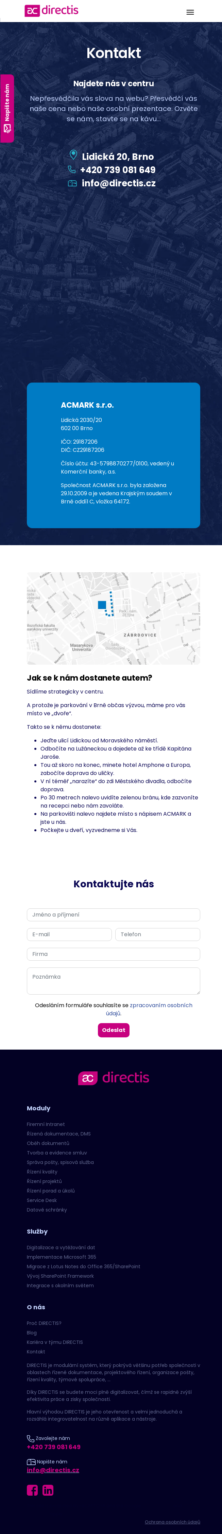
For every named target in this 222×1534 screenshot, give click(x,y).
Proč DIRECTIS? (44, 1323)
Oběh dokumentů (48, 1143)
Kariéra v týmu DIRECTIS (55, 1342)
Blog (32, 1332)
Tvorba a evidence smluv (57, 1152)
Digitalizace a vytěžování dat (61, 1247)
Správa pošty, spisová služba (60, 1162)
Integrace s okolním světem (60, 1285)
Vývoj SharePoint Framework (60, 1276)
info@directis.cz (119, 183)
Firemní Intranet (46, 1124)
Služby (37, 1231)
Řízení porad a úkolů (51, 1190)
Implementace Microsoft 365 (61, 1257)
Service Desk (42, 1200)
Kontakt (36, 1351)
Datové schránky (47, 1209)
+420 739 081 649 (118, 170)
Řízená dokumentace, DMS (59, 1133)
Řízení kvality (42, 1171)
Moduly (38, 1108)
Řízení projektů (44, 1181)
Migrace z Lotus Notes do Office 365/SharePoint (83, 1266)
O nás (36, 1307)
